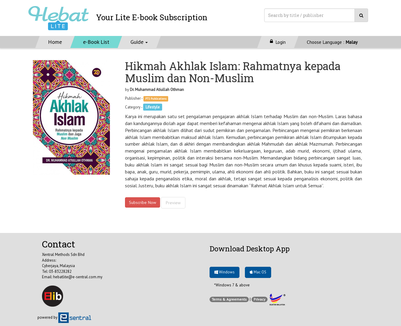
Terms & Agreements (229, 299)
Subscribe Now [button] (142, 202)
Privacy (259, 299)
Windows (224, 272)
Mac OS (258, 272)
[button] (139, 42)
